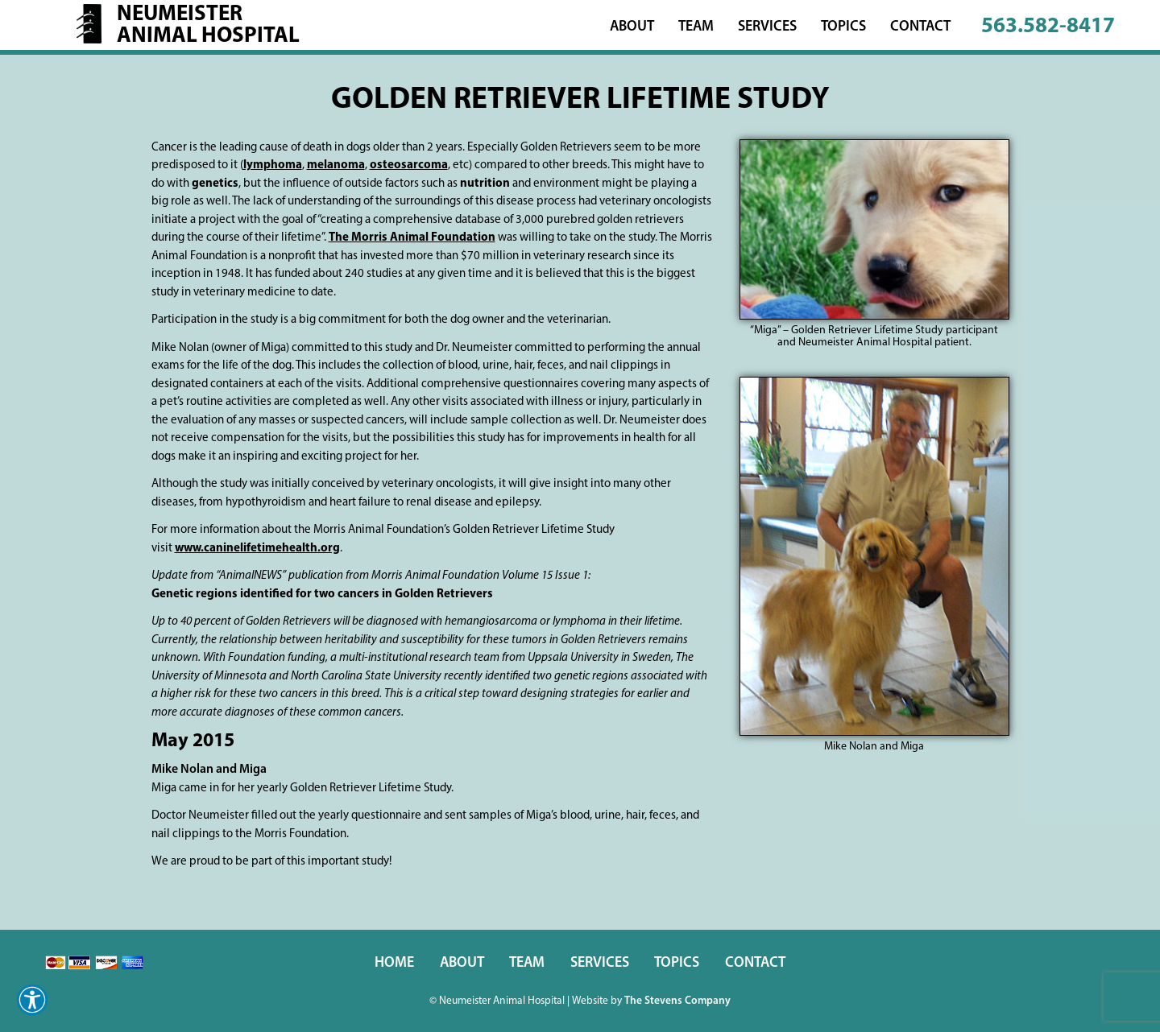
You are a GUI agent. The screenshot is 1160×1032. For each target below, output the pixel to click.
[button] (32, 1000)
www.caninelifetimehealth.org (257, 549)
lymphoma (272, 165)
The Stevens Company (677, 1001)
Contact (920, 27)
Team (696, 27)
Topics (843, 27)
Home (394, 963)
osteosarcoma (409, 165)
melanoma (336, 165)
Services (767, 27)
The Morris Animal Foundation (412, 238)
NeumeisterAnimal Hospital (208, 25)
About (632, 27)
